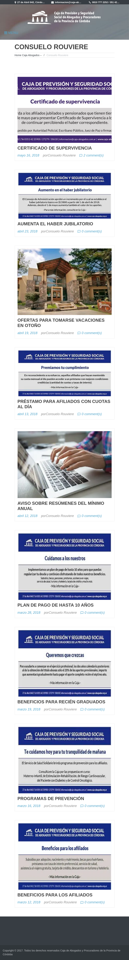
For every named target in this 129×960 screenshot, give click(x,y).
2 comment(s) (91, 155)
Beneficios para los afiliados (55, 894)
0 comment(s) (89, 231)
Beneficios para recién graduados (61, 701)
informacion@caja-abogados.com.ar (75, 2)
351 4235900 (117, 2)
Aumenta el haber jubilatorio (55, 223)
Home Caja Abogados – (28, 55)
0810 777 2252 (100, 2)
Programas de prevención (51, 798)
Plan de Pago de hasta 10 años (56, 605)
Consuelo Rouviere (62, 155)
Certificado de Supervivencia (55, 148)
